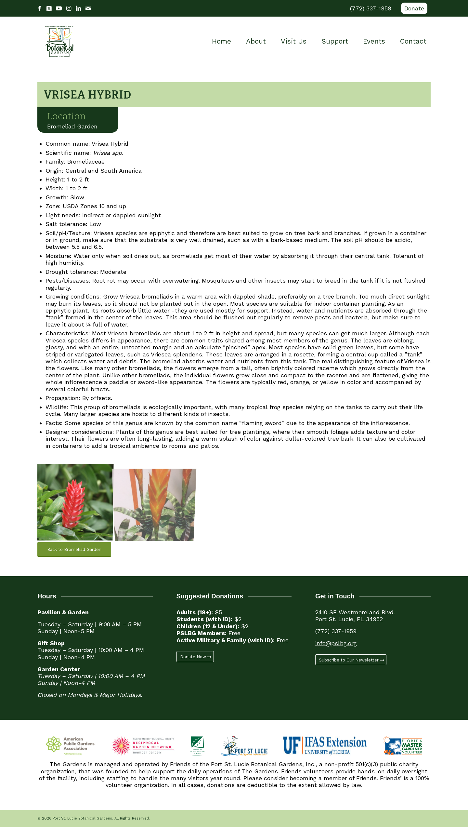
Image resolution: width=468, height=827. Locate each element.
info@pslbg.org (336, 643)
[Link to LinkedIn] (78, 8)
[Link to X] (49, 8)
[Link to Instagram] (68, 8)
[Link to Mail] (88, 8)
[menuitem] (413, 8)
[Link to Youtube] (59, 8)
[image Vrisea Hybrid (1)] (77, 501)
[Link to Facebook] (39, 8)
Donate (414, 8)
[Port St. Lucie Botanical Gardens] (59, 41)
